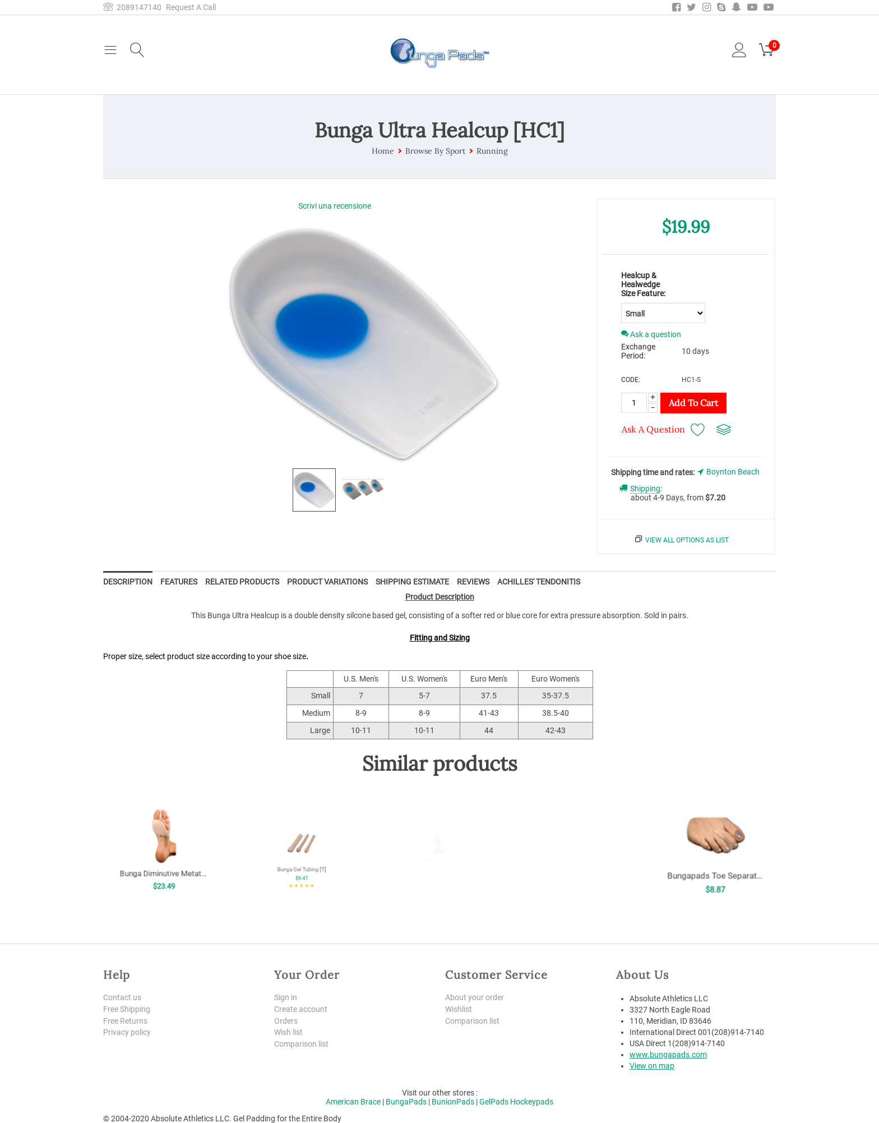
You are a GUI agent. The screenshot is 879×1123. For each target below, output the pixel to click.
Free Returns (125, 1020)
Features (178, 581)
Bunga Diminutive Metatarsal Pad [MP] (164, 859)
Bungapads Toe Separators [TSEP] (715, 862)
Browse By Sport (435, 151)
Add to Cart (693, 402)
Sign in (285, 997)
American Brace (353, 1101)
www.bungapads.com (668, 1054)
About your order (474, 997)
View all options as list (687, 540)
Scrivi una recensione (334, 205)
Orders (286, 1020)
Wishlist (458, 1009)
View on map (652, 1065)
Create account (300, 1009)
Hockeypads (531, 1101)
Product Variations (327, 581)
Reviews (473, 581)
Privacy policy (127, 1032)
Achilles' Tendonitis (538, 581)
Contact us (122, 997)
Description (127, 581)
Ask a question (651, 334)
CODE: (630, 380)
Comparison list (301, 1043)
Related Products (242, 581)
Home (383, 151)
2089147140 (132, 7)
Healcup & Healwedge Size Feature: (643, 284)
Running (492, 151)
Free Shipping (126, 1009)
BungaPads (406, 1101)
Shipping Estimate (412, 581)
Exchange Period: (638, 351)
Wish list (288, 1032)
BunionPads (453, 1101)
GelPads (493, 1101)
